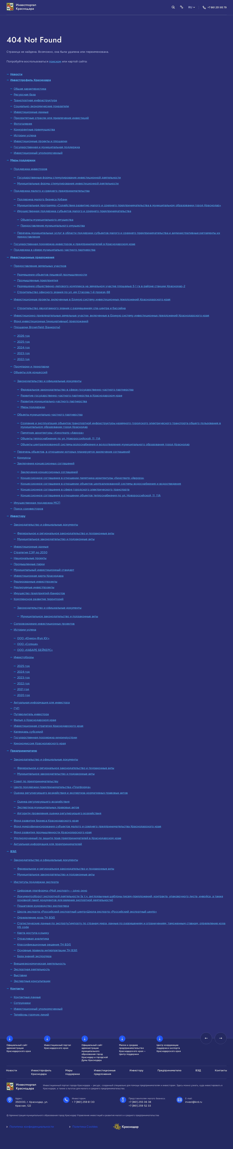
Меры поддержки (22, 160)
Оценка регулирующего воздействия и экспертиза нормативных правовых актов (71, 793)
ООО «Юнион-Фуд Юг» (33, 638)
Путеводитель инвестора (31, 714)
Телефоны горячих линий (31, 1014)
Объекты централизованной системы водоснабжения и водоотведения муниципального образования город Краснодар (105, 444)
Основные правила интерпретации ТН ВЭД (47, 950)
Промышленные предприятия (37, 280)
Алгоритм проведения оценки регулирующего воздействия (59, 813)
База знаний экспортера (34, 956)
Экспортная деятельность (32, 969)
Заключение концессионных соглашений (46, 463)
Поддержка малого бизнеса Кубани (42, 199)
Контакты (17, 988)
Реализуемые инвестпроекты (34, 587)
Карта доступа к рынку (33, 933)
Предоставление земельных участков (40, 266)
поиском (55, 61)
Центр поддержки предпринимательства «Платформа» (52, 787)
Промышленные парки (29, 564)
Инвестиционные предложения (32, 257)
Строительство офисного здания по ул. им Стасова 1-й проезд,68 (63, 292)
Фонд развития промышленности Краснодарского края (53, 832)
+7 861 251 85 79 (215, 7)
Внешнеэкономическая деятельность (40, 963)
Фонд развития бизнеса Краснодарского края (46, 820)
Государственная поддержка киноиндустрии (45, 737)
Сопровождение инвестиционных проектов (44, 623)
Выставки (20, 975)
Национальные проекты (30, 558)
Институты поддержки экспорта (36, 882)
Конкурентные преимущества (34, 129)
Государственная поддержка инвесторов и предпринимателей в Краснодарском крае (74, 244)
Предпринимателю (23, 750)
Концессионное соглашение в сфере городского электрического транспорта (75, 489)
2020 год (23, 695)
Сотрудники (22, 1003)
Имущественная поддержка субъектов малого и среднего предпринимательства (74, 211)
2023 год (23, 353)
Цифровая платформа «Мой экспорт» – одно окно (52, 890)
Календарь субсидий (28, 731)
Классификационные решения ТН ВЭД (44, 944)
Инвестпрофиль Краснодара (30, 80)
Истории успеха (25, 135)
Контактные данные (27, 997)
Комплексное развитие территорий (39, 599)
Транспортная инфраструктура (35, 100)
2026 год (23, 336)
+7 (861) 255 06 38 (140, 1102)
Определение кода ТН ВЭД (36, 917)
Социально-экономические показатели (41, 106)
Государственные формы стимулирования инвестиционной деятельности (69, 177)
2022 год (23, 359)
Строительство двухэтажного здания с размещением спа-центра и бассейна (71, 308)
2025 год (23, 341)
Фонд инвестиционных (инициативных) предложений (51, 321)
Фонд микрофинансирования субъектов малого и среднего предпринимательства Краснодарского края (87, 826)
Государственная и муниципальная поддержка (47, 147)
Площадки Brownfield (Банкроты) (37, 327)
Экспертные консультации (32, 981)
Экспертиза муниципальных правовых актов (48, 807)
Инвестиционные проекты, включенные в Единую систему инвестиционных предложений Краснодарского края (92, 299)
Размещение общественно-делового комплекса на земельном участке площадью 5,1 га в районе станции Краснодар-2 (101, 286)
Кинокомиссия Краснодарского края (40, 743)
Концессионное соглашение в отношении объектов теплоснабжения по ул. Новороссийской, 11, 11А (91, 495)
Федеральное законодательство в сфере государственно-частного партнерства (77, 389)
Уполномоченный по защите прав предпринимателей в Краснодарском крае (67, 838)
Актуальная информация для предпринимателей (48, 844)
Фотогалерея (23, 123)
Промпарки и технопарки (31, 366)
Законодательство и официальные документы (49, 381)
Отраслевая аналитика (33, 938)
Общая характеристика (30, 89)
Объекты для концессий (31, 372)
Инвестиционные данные (31, 112)
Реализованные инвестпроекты (35, 581)
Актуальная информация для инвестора (42, 702)
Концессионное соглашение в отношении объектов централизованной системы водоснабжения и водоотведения (101, 483)
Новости (16, 74)
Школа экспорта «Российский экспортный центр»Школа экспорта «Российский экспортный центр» (87, 911)
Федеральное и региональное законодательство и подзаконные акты (65, 533)
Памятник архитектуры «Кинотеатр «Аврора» (52, 432)
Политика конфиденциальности (32, 1126)
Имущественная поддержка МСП (37, 503)
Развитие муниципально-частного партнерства (54, 401)
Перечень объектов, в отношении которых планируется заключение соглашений (73, 451)
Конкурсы (24, 457)
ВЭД (13, 851)
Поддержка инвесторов (30, 169)
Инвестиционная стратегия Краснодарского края (48, 726)
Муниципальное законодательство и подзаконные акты (56, 539)
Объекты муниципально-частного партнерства (50, 414)
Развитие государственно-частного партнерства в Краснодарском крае (71, 395)
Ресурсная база (25, 94)
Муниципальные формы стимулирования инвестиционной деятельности (68, 183)
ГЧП (16, 708)
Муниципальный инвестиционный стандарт (44, 570)
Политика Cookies (85, 1126)
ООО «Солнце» (27, 644)
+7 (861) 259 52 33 (140, 1105)
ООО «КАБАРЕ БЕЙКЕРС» (35, 650)
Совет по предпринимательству (36, 781)
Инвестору (17, 516)
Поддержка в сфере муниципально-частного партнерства (54, 250)
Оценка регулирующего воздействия (43, 801)
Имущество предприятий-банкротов (39, 593)
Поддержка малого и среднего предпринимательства (52, 191)
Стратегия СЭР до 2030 (31, 552)
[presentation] (205, 1038)
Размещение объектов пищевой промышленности (52, 274)
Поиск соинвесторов (28, 508)
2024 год (23, 347)
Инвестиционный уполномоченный (38, 153)
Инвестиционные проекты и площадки (40, 141)
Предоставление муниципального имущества (53, 225)
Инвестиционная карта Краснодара (39, 576)
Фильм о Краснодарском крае (35, 720)
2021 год (23, 689)
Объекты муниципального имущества (47, 219)
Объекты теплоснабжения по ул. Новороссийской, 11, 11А (60, 438)
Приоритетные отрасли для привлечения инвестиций (51, 118)
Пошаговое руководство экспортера (43, 906)
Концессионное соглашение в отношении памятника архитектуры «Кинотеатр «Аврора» (82, 478)
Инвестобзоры (24, 657)
